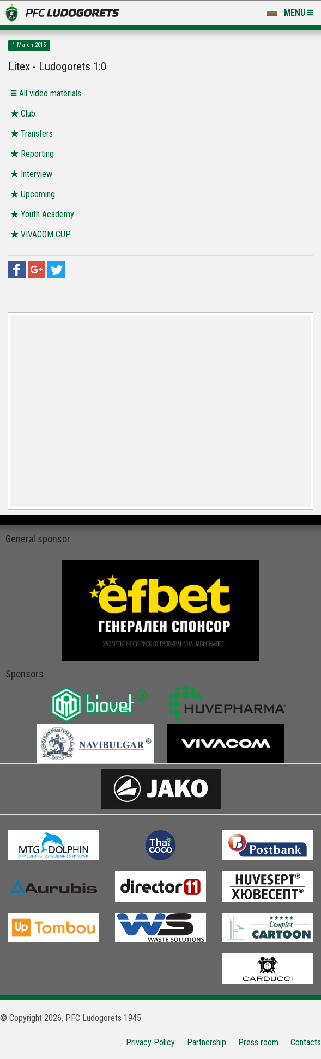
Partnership (206, 1042)
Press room (258, 1042)
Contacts (305, 1042)
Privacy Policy (150, 1042)
